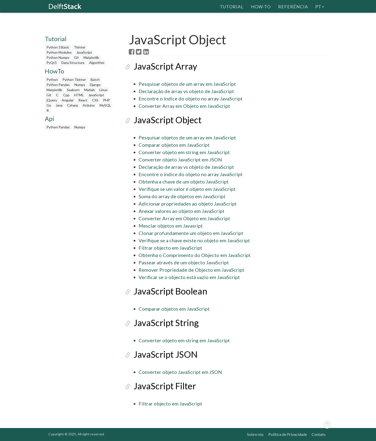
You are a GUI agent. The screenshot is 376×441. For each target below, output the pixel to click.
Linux (103, 90)
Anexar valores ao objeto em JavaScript (181, 211)
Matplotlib (91, 57)
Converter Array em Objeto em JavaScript (184, 106)
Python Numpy (58, 57)
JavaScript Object (163, 119)
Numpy (79, 85)
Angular (68, 100)
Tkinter (79, 47)
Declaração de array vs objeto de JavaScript (186, 91)
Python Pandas (58, 85)
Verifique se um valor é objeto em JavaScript (187, 189)
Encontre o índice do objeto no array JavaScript (191, 98)
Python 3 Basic (58, 47)
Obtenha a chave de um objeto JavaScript (184, 181)
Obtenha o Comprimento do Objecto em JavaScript (195, 255)
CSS (95, 100)
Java (59, 105)
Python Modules (59, 52)
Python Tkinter (74, 79)
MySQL (105, 105)
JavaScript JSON (161, 354)
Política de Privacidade (287, 434)
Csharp (72, 105)
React (82, 100)
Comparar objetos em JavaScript (174, 145)
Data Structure (72, 63)
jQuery (52, 100)
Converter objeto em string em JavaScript (184, 152)
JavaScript (84, 52)
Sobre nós (255, 434)
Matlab (89, 90)
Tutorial (232, 6)
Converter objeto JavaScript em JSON (180, 159)
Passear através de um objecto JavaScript (184, 262)
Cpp (66, 95)
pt (319, 6)
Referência (293, 6)
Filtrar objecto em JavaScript (170, 248)
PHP (106, 100)
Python (52, 79)
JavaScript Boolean (166, 291)
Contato (319, 434)
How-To (261, 6)
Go (49, 105)
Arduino (89, 105)
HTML (79, 95)
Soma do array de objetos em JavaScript (182, 196)
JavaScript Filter (160, 385)
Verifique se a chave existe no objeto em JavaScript (194, 240)
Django (95, 85)
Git (76, 57)
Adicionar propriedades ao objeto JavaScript (188, 204)
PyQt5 (52, 63)
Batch (95, 79)
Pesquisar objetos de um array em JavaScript (187, 84)
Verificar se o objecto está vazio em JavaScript (189, 277)
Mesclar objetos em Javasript (171, 226)
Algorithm (96, 63)
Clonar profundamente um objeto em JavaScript (191, 233)
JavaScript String (161, 322)
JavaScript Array (160, 66)
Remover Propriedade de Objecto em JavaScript (191, 270)
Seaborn (73, 90)
